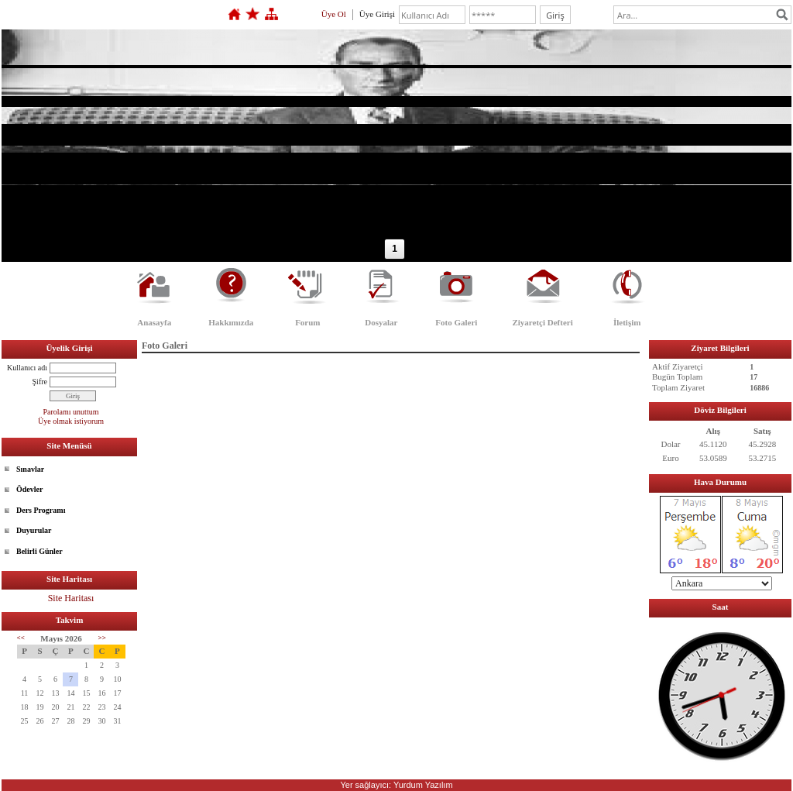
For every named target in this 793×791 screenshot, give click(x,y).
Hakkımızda (230, 322)
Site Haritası (71, 598)
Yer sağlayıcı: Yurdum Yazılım (396, 784)
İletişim (626, 322)
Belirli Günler (39, 551)
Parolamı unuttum (71, 412)
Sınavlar (30, 469)
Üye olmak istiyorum (71, 421)
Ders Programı (40, 510)
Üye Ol (333, 14)
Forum (307, 322)
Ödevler (29, 489)
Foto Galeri (456, 322)
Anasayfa (154, 322)
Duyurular (34, 530)
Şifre (40, 381)
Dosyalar (381, 322)
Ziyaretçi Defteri (542, 322)
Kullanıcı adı (27, 367)
